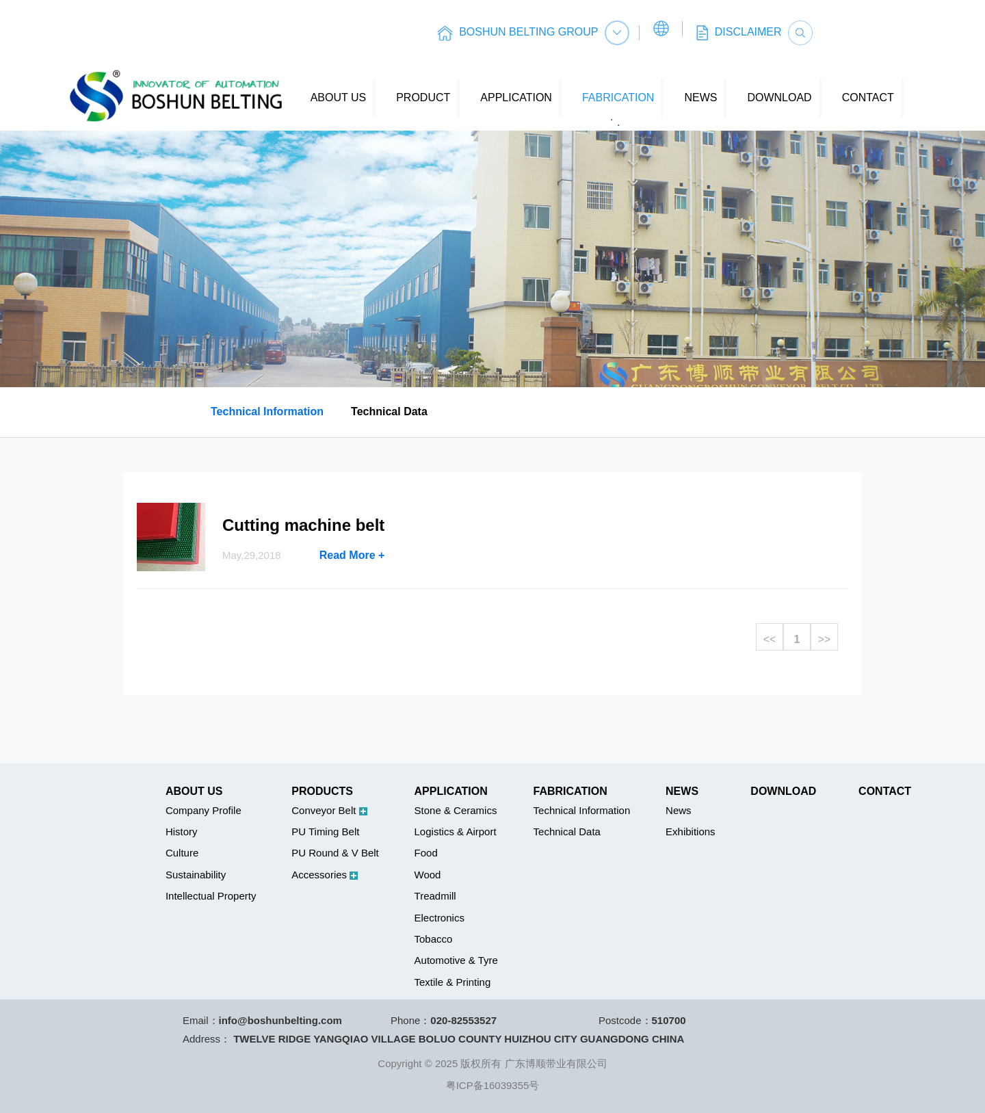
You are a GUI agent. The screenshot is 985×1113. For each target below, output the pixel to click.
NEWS (700, 97)
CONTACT (868, 97)
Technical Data (389, 411)
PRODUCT (423, 97)
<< (769, 639)
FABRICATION (618, 97)
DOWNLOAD (779, 97)
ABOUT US (339, 97)
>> (824, 639)
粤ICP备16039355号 (493, 1085)
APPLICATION (516, 97)
